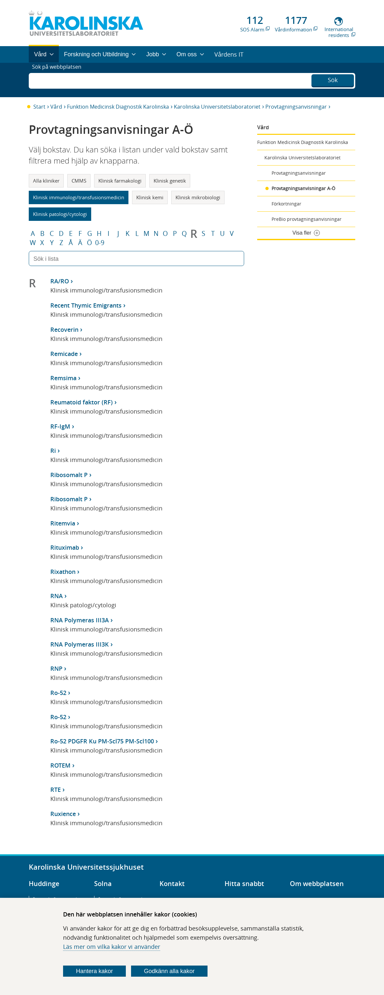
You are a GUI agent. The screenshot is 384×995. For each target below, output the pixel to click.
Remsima (63, 378)
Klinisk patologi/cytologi (60, 214)
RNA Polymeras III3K (79, 644)
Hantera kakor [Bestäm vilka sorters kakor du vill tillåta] (94, 971)
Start (39, 106)
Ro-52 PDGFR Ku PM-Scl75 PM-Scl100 (102, 741)
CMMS (79, 180)
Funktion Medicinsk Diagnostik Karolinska (118, 106)
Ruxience (63, 814)
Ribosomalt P (69, 475)
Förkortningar (286, 204)
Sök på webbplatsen (59, 80)
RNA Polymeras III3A (79, 620)
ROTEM (60, 765)
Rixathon (62, 572)
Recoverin (64, 329)
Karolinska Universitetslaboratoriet (217, 106)
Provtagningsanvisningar (296, 106)
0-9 (99, 243)
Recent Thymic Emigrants (86, 305)
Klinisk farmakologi (120, 180)
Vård (56, 106)
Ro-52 (58, 693)
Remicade (64, 354)
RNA (56, 596)
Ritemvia (62, 523)
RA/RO (59, 281)
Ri (53, 450)
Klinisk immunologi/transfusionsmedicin (78, 197)
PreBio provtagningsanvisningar (307, 219)
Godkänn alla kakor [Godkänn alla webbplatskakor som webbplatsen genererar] (169, 971)
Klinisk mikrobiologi (197, 197)
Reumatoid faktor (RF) (81, 402)
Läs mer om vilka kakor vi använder (111, 947)
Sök (333, 79)
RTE (55, 789)
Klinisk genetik (170, 180)
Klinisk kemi (149, 197)
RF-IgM (60, 426)
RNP (56, 668)
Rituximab (64, 547)
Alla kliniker (46, 180)
